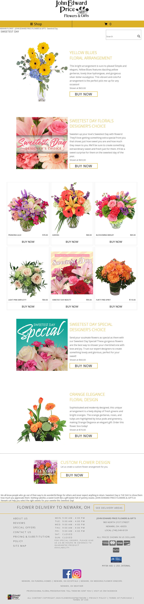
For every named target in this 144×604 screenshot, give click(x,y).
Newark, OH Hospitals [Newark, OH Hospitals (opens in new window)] (66, 581)
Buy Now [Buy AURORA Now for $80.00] (72, 242)
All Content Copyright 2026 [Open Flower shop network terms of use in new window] (44, 598)
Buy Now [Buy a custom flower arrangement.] (74, 475)
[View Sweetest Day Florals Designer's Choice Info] (42, 143)
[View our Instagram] (76, 577)
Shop (36, 24)
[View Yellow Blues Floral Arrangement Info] (42, 73)
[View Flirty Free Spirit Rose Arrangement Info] (116, 272)
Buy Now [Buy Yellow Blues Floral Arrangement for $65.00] (83, 94)
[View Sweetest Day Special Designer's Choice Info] (42, 344)
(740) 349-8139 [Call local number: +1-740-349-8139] (120, 530)
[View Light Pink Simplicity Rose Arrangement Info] (28, 272)
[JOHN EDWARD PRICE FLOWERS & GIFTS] (72, 16)
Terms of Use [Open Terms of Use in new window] (81, 599)
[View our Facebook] (67, 577)
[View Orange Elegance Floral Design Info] (42, 414)
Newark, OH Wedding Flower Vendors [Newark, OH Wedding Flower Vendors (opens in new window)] (101, 581)
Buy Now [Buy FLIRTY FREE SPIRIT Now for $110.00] (116, 306)
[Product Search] (121, 36)
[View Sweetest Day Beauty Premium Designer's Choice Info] (72, 272)
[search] (139, 36)
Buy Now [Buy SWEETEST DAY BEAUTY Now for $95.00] (72, 306)
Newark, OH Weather (72, 586)
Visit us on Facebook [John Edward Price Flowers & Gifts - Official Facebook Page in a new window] (105, 590)
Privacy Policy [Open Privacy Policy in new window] (98, 598)
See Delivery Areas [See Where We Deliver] (109, 507)
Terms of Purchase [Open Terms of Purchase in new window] (120, 598)
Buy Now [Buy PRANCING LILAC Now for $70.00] (28, 242)
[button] (116, 560)
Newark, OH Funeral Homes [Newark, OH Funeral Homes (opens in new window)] (37, 581)
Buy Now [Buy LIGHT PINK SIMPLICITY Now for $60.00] (28, 306)
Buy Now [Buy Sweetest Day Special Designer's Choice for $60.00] (83, 365)
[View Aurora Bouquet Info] (72, 208)
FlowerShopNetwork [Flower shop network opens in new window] (74, 598)
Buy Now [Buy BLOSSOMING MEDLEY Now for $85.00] (116, 242)
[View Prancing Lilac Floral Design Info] (28, 208)
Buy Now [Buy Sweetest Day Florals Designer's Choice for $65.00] (83, 166)
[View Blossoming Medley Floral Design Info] (116, 208)
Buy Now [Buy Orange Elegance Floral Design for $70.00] (83, 435)
